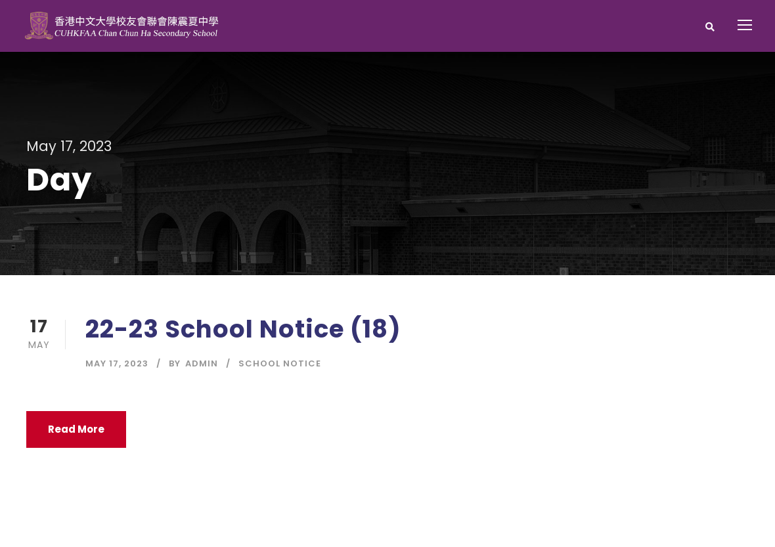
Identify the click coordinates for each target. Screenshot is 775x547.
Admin (201, 363)
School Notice (279, 363)
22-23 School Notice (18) (243, 329)
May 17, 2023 (116, 363)
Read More (76, 429)
